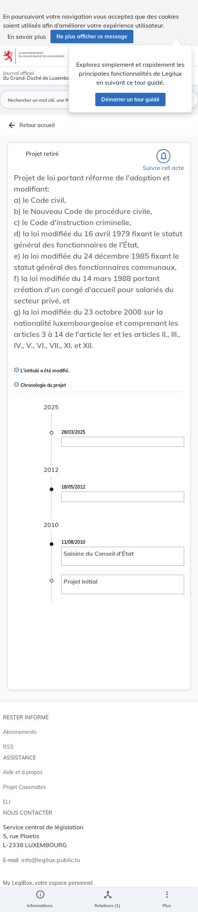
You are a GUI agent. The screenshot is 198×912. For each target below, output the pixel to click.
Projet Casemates (24, 787)
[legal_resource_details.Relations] (107, 900)
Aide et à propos (23, 772)
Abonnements (20, 732)
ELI (6, 802)
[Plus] (166, 900)
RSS (8, 747)
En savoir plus (26, 36)
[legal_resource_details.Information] (40, 900)
